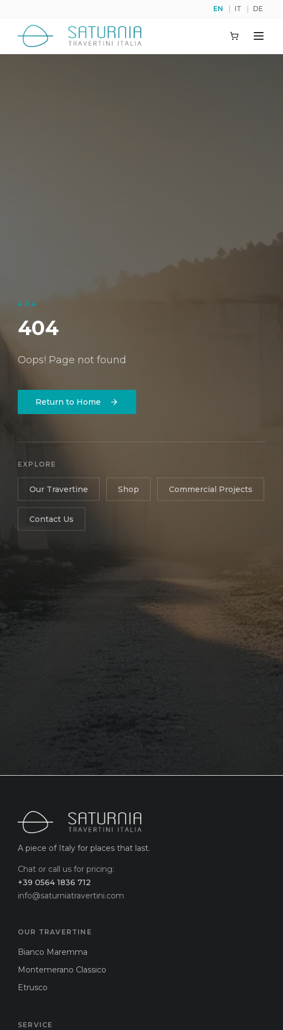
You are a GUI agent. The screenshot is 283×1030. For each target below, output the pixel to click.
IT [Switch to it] (238, 8)
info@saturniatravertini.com (71, 896)
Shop (128, 491)
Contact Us (51, 521)
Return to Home (77, 403)
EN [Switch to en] (218, 8)
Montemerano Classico (62, 970)
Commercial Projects (211, 491)
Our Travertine (58, 491)
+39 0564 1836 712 (54, 882)
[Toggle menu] (258, 36)
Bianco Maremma (53, 952)
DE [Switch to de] (258, 8)
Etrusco (33, 987)
